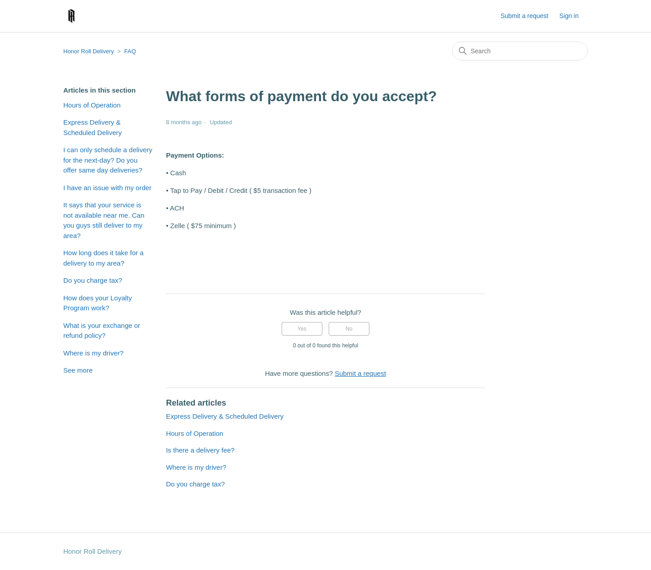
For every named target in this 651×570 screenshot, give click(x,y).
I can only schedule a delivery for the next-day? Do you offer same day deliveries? (107, 160)
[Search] (520, 51)
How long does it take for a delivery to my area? (103, 258)
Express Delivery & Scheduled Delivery (92, 127)
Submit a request (524, 15)
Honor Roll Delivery (88, 51)
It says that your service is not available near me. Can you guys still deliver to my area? (103, 220)
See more (78, 370)
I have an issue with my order (107, 188)
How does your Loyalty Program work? (97, 303)
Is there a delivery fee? (200, 450)
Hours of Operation (92, 105)
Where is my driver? (93, 353)
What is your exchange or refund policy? (101, 331)
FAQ (130, 51)
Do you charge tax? (92, 280)
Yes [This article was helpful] (302, 329)
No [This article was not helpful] (348, 329)
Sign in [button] (569, 15)
